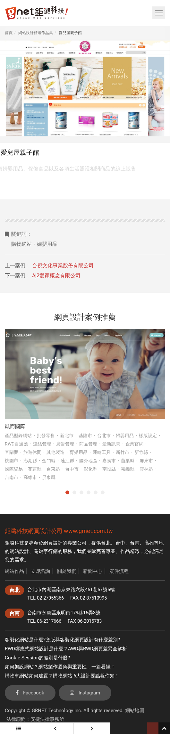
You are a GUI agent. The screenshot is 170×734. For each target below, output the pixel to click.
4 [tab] (88, 492)
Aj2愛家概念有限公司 (56, 275)
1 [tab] (67, 492)
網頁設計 (53, 543)
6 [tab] (103, 492)
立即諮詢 (40, 571)
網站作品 (14, 571)
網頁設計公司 (45, 531)
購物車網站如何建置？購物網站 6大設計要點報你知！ (62, 676)
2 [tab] (74, 492)
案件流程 (119, 571)
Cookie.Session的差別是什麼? (37, 658)
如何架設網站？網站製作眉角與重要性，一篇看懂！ (60, 667)
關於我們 (66, 571)
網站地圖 (134, 710)
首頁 (9, 33)
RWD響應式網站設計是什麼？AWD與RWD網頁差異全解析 (66, 649)
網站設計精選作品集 (35, 33)
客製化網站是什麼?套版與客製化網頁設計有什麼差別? (62, 640)
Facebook (30, 693)
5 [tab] (96, 492)
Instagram (85, 693)
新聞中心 (92, 571)
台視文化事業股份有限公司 (63, 265)
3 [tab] (81, 492)
